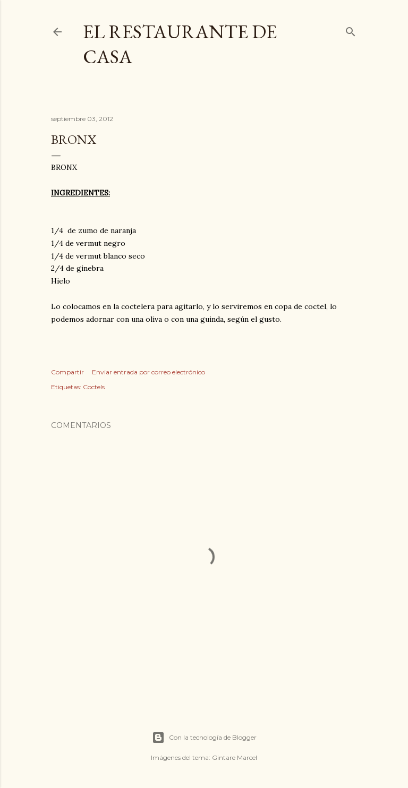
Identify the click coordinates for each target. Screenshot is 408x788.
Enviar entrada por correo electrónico (148, 372)
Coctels (94, 387)
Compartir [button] (67, 372)
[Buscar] (350, 29)
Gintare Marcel (234, 757)
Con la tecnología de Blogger (204, 737)
